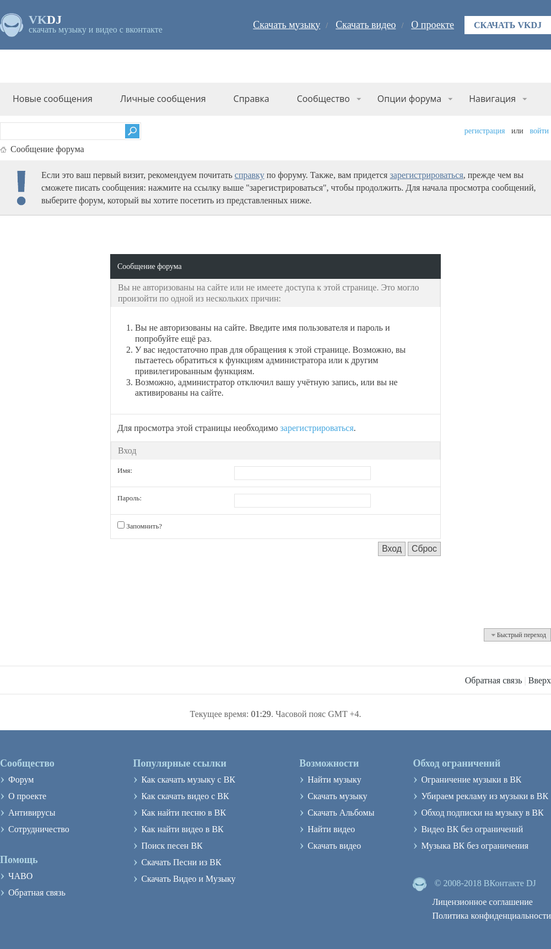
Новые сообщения (53, 99)
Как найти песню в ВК (183, 812)
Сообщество (323, 99)
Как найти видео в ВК (182, 829)
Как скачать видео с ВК (185, 796)
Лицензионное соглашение (482, 902)
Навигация (492, 99)
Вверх (539, 680)
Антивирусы (31, 812)
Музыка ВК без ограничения (474, 845)
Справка (251, 99)
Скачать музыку (286, 24)
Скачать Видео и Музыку (188, 878)
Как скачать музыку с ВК (188, 779)
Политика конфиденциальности (491, 915)
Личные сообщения (163, 99)
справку (249, 175)
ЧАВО (20, 876)
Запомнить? (139, 525)
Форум (21, 779)
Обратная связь (493, 680)
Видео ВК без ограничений (472, 829)
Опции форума (409, 99)
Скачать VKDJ (508, 25)
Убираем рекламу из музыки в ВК (484, 796)
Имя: (124, 470)
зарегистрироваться (426, 175)
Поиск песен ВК (171, 845)
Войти (539, 131)
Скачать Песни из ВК (181, 862)
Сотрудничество (38, 829)
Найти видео (331, 829)
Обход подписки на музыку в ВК (482, 812)
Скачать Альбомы (340, 812)
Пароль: (129, 498)
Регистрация (484, 131)
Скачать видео (366, 24)
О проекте (432, 24)
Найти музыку (334, 779)
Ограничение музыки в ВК (471, 779)
